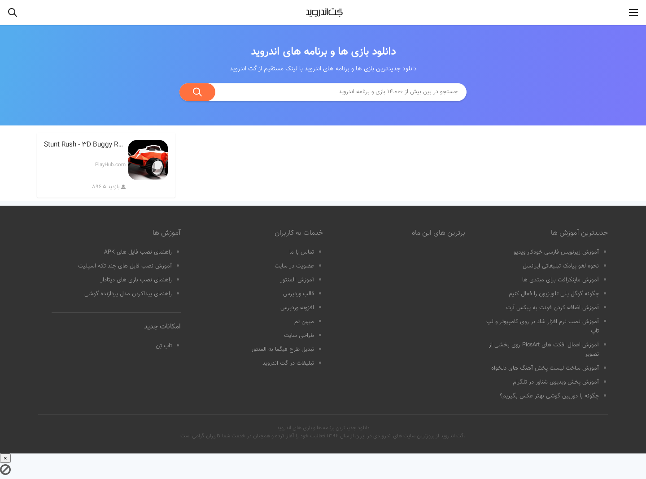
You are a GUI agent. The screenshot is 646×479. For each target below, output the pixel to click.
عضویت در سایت (294, 266)
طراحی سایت (299, 335)
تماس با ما (301, 252)
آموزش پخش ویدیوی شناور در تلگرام (556, 382)
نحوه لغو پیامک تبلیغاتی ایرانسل (561, 266)
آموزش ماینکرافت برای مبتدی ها (560, 280)
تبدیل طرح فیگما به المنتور (282, 349)
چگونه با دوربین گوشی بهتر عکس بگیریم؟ (549, 396)
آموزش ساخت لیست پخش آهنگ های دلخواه (545, 368)
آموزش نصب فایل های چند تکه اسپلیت (125, 266)
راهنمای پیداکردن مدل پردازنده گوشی (128, 293)
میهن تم (304, 321)
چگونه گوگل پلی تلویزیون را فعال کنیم (554, 293)
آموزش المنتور (297, 280)
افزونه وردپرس (297, 307)
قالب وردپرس (298, 293)
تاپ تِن (164, 345)
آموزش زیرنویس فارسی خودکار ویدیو (556, 252)
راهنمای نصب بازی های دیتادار (136, 280)
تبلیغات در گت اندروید (288, 363)
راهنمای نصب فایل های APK (138, 252)
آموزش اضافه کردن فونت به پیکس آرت (552, 307)
